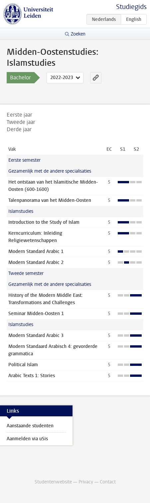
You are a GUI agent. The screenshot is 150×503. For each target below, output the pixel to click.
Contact (108, 482)
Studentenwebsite (53, 482)
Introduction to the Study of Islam (43, 222)
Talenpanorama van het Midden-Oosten (49, 200)
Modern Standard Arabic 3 (36, 335)
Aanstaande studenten (30, 426)
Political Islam (23, 365)
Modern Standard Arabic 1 (36, 251)
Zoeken (78, 34)
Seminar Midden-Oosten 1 (36, 313)
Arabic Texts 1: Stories (31, 376)
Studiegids (131, 6)
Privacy (85, 482)
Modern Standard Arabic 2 (36, 262)
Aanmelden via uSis (27, 439)
